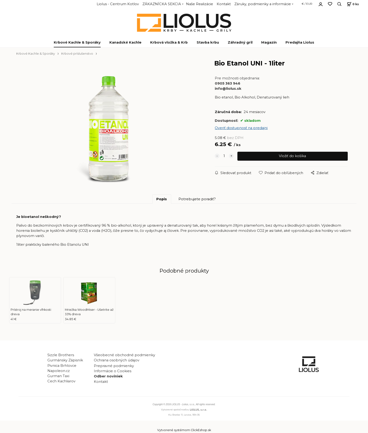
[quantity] (224, 156)
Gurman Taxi (58, 376)
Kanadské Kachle (125, 42)
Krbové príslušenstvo (77, 53)
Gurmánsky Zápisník (65, 361)
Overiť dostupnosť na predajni (241, 128)
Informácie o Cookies (112, 371)
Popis (161, 199)
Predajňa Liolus (299, 42)
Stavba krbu (208, 42)
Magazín (269, 42)
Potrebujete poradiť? (197, 199)
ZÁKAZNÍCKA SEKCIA (161, 4)
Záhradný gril (240, 42)
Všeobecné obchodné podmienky (124, 356)
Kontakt (224, 4)
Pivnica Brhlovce (62, 366)
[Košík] (352, 4)
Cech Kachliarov (61, 382)
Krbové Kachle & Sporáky (77, 42)
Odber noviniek (108, 377)
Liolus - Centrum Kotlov (118, 4)
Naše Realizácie (199, 4)
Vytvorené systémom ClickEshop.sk (184, 430)
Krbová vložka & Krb (169, 42)
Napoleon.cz (58, 371)
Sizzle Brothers (60, 356)
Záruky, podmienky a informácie (262, 4)
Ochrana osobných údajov (116, 361)
